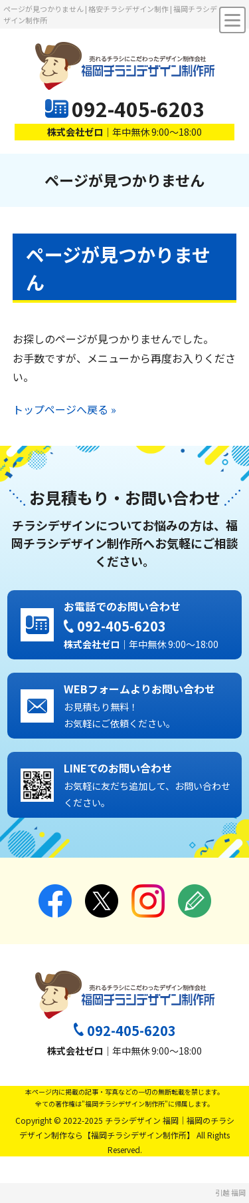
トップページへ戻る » (64, 409)
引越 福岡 (230, 1192)
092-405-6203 (138, 108)
